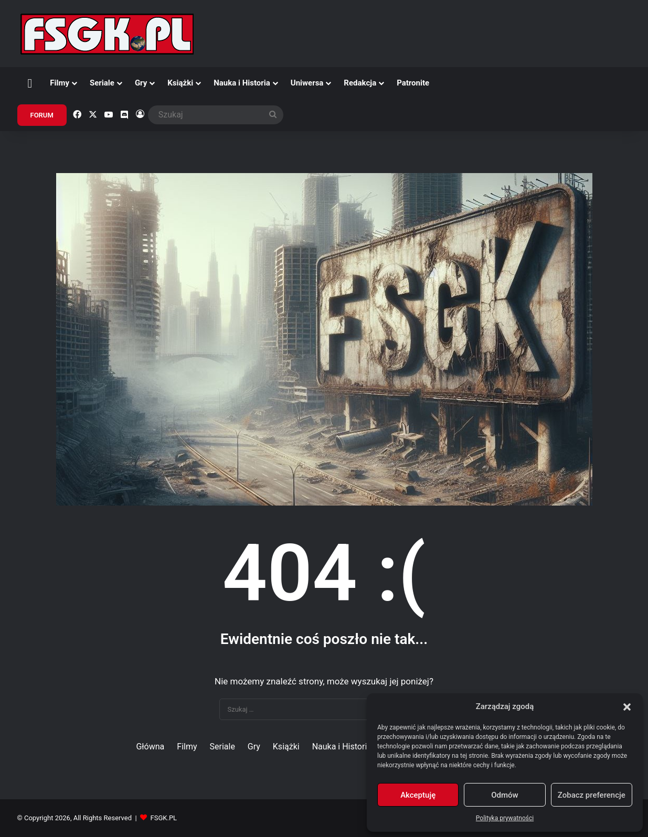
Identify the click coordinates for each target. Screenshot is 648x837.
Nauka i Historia (242, 83)
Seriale (102, 83)
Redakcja (360, 83)
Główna (150, 747)
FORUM (42, 115)
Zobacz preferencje (591, 795)
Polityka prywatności (505, 818)
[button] (627, 707)
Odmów (504, 795)
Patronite (413, 83)
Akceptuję (417, 795)
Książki (180, 83)
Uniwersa (307, 83)
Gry (141, 83)
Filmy (59, 83)
